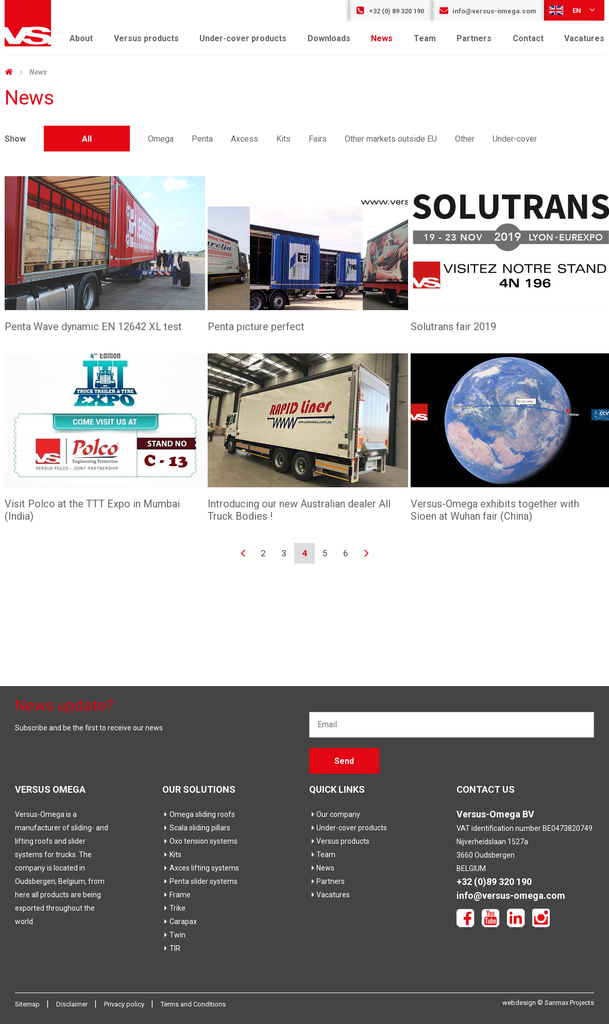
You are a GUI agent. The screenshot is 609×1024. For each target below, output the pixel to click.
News (382, 38)
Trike (173, 908)
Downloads (329, 38)
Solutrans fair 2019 (453, 326)
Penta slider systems (200, 881)
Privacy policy (125, 1004)
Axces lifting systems (200, 868)
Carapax (179, 921)
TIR (171, 948)
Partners (474, 38)
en (573, 10)
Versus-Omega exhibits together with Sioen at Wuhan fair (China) (495, 510)
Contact (528, 38)
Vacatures (584, 38)
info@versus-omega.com (487, 11)
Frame (176, 895)
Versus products (146, 38)
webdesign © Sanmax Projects (548, 1002)
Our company (334, 814)
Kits (171, 854)
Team (425, 38)
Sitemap (28, 1004)
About (81, 38)
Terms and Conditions (193, 1004)
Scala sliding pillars (196, 828)
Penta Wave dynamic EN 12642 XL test (93, 326)
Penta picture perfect (256, 326)
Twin (173, 935)
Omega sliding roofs (198, 814)
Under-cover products (242, 38)
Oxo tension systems (200, 841)
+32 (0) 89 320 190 (390, 11)
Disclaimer (72, 1004)
